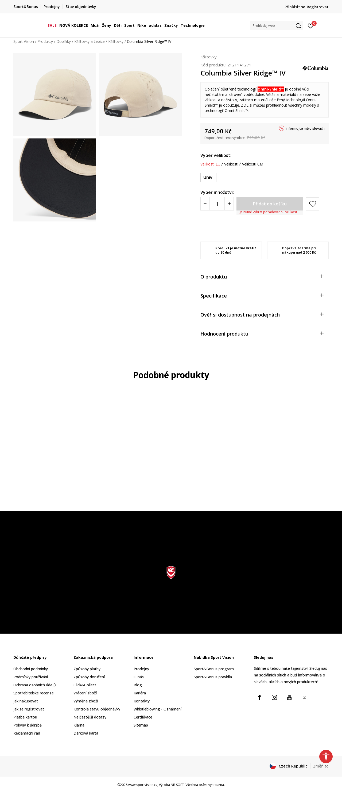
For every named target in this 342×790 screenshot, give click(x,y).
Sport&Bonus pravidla (213, 676)
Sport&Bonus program (214, 668)
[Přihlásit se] (310, 25)
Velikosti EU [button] (210, 164)
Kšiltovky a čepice (89, 41)
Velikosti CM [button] (252, 164)
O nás (139, 676)
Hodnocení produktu (261, 333)
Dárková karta (85, 733)
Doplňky (63, 41)
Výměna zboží (85, 701)
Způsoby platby (86, 668)
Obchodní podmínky (30, 668)
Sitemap (141, 725)
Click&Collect (84, 684)
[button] (276, 25)
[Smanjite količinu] (205, 203)
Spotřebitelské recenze (33, 692)
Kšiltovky (115, 41)
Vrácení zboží (85, 692)
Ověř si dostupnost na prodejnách (261, 314)
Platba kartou (25, 717)
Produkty (45, 41)
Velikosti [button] (231, 164)
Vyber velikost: (215, 155)
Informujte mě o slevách (305, 128)
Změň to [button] (321, 766)
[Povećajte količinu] (229, 203)
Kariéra (140, 692)
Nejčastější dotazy (89, 717)
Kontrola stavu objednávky (96, 709)
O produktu (261, 276)
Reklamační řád (26, 733)
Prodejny (141, 668)
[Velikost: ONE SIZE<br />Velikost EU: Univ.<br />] (208, 177)
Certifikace (143, 717)
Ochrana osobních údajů (34, 684)
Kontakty (142, 701)
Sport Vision (23, 41)
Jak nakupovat (25, 701)
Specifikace (261, 295)
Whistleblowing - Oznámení (157, 709)
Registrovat (318, 6)
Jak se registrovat (28, 709)
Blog (138, 684)
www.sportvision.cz (142, 785)
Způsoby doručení (89, 676)
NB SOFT (177, 785)
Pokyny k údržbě (27, 725)
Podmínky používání (30, 676)
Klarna (78, 725)
